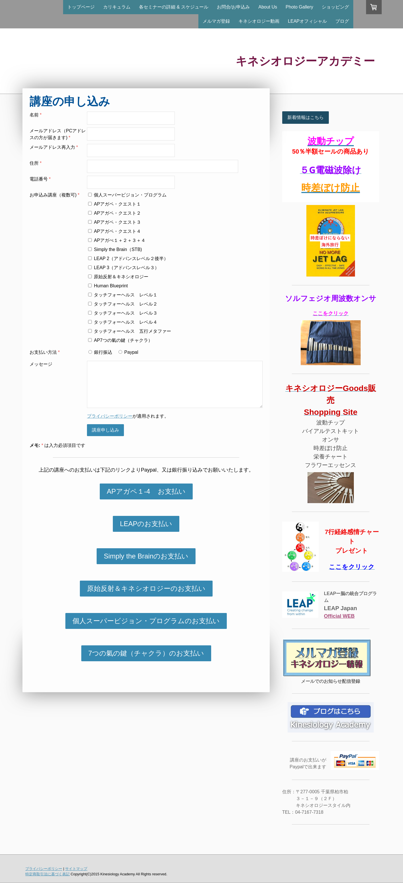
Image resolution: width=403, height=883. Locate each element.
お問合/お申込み (233, 7)
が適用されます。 (128, 416)
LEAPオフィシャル (307, 21)
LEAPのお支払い (146, 524)
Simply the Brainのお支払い (146, 556)
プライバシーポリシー (109, 416)
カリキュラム (116, 7)
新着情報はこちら (305, 117)
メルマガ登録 (216, 21)
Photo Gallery (299, 7)
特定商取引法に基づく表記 (47, 874)
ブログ (342, 21)
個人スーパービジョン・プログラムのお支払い (146, 621)
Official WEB (339, 616)
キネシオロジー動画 (258, 21)
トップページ (81, 7)
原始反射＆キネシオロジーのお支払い (146, 588)
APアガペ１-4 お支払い (146, 491)
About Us (267, 7)
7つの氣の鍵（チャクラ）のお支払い (146, 653)
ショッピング (335, 7)
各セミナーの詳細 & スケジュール (173, 7)
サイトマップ (76, 869)
